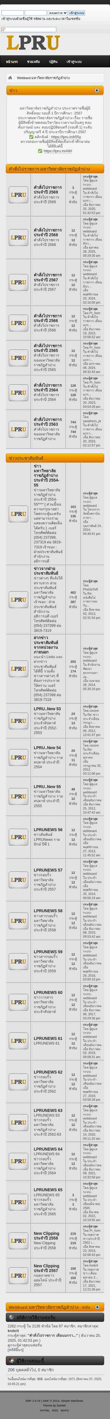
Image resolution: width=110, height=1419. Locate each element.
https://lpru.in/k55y (66, 137)
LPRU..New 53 (47, 709)
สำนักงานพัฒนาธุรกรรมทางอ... (91, 670)
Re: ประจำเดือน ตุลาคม (91, 753)
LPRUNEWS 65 (48, 1190)
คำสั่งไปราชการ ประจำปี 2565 (48, 348)
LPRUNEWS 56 (48, 830)
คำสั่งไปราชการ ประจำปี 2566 (48, 318)
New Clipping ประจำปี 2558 (46, 1235)
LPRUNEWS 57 (48, 870)
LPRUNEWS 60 (48, 992)
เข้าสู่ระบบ (74, 62)
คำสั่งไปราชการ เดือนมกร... (92, 321)
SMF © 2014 (51, 1400)
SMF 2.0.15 (32, 1400)
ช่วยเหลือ (33, 62)
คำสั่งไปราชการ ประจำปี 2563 (48, 422)
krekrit (93, 1265)
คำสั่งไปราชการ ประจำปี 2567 (48, 277)
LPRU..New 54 (47, 748)
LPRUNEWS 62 (48, 1072)
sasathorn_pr (92, 421)
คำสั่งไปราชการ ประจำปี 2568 (48, 232)
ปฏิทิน (53, 62)
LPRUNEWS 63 (48, 1110)
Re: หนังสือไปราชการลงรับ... (90, 599)
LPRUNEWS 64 (48, 1149)
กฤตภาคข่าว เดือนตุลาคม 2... (91, 1273)
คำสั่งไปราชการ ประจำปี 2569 (48, 189)
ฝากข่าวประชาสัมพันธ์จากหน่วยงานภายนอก (46, 645)
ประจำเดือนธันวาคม (92, 798)
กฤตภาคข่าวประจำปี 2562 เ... (91, 1239)
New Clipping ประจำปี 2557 (46, 1268)
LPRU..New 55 (47, 787)
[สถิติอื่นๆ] (15, 1350)
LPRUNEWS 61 (48, 1038)
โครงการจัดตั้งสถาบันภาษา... (91, 513)
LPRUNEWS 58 (48, 911)
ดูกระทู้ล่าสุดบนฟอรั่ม (25, 1345)
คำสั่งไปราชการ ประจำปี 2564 (48, 387)
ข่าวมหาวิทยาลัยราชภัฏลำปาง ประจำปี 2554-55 (46, 475)
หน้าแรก (12, 62)
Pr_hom (94, 313)
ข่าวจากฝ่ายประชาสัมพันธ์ (46, 571)
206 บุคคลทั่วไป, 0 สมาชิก (31, 1370)
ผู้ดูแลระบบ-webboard (90, 184)
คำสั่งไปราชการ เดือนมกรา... (92, 197)
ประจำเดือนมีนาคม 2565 (91, 1204)
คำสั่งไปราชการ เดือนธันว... (92, 239)
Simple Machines (72, 1400)
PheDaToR (90, 589)
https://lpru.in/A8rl (58, 151)
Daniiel (61, 1405)
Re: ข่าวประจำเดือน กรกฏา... (91, 719)
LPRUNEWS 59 (48, 952)
